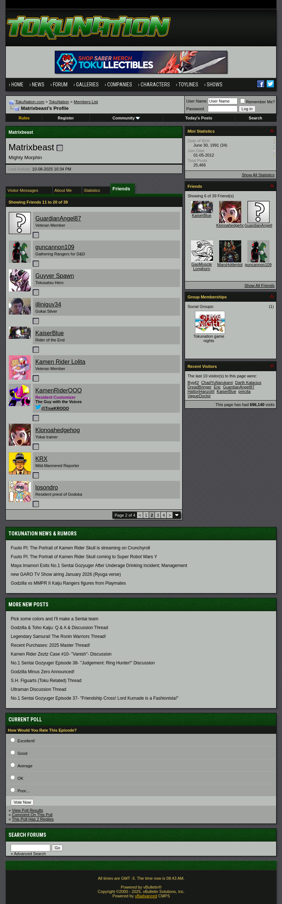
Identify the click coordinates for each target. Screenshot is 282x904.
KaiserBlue (49, 333)
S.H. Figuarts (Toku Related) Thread (46, 680)
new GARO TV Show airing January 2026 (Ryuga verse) (66, 574)
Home (17, 84)
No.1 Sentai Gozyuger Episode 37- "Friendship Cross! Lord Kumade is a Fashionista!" (94, 698)
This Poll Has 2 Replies (33, 819)
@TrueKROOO (52, 408)
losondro (46, 487)
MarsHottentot (230, 264)
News (38, 84)
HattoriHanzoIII (201, 391)
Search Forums (27, 835)
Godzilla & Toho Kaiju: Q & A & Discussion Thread (59, 627)
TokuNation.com (29, 102)
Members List (86, 102)
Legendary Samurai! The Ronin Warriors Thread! (58, 636)
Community (126, 118)
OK (21, 778)
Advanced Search (30, 853)
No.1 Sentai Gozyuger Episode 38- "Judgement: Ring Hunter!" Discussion (83, 663)
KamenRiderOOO (58, 390)
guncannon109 (54, 247)
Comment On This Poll (32, 814)
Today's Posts (198, 118)
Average (25, 766)
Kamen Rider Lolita (60, 362)
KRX (41, 459)
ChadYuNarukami (217, 382)
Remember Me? (257, 102)
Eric (217, 387)
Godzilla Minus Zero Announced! (42, 671)
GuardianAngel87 (58, 218)
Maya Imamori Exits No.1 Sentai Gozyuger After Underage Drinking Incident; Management (99, 565)
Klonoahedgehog (57, 430)
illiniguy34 (48, 304)
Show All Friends (260, 285)
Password (195, 109)
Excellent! (26, 741)
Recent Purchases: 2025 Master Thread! (50, 645)
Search (255, 118)
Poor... (23, 791)
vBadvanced (146, 896)
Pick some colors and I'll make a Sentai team (54, 618)
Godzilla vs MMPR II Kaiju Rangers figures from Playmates (68, 583)
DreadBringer (200, 387)
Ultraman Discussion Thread (38, 689)
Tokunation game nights (209, 338)
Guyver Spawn (54, 276)
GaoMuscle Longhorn (201, 266)
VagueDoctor (199, 396)
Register (66, 118)
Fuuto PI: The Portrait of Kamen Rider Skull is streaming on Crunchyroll (80, 547)
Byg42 (193, 382)
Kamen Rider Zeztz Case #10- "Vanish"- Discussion (61, 654)
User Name (196, 101)
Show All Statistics (258, 175)
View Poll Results (27, 810)
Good (23, 753)
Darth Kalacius (248, 382)
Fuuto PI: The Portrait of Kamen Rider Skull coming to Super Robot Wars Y (84, 556)
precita (244, 391)
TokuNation (59, 102)
